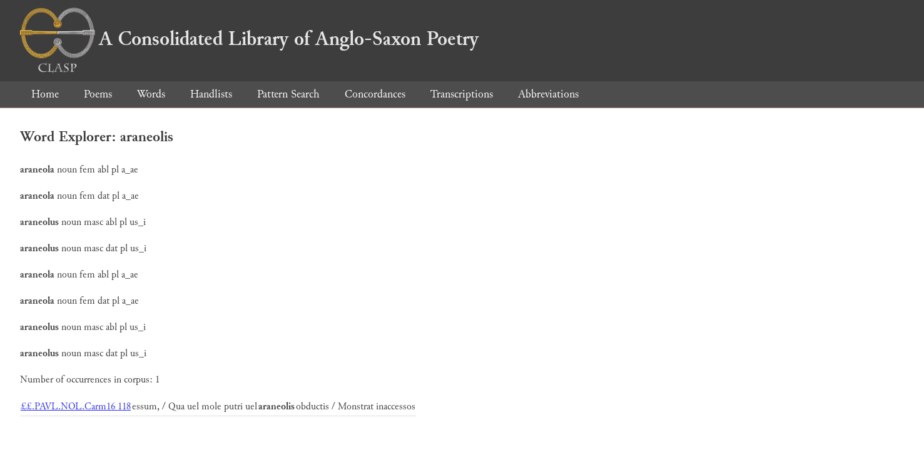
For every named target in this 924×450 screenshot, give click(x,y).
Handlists (211, 94)
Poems (98, 94)
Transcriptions (461, 94)
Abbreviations (548, 94)
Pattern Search (288, 94)
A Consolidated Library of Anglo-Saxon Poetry (249, 38)
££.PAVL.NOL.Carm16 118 (76, 406)
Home (45, 94)
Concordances (375, 94)
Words (151, 94)
